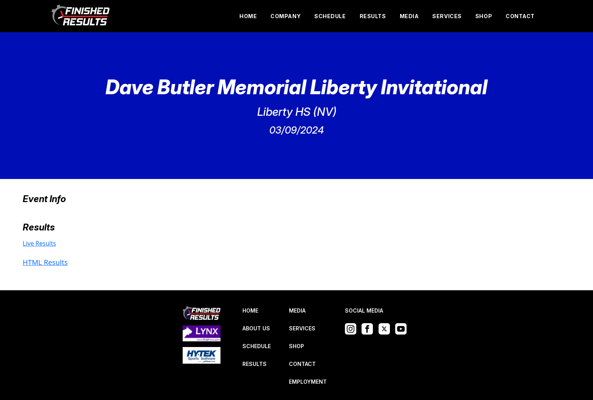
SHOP (483, 16)
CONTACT (520, 16)
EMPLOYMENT (308, 381)
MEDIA (409, 16)
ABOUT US (256, 328)
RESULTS (373, 16)
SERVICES (446, 16)
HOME (248, 16)
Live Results (39, 243)
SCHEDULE (330, 16)
